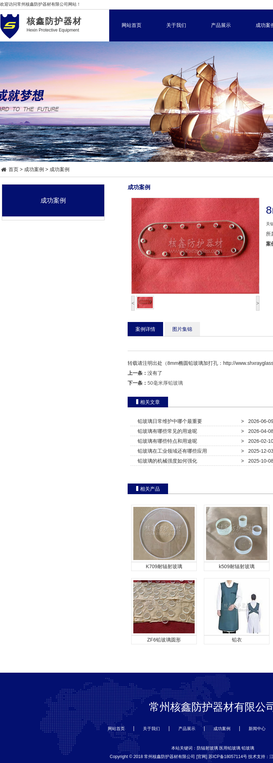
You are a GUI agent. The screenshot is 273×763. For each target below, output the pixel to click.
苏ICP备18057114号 (227, 756)
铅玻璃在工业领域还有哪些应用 (171, 451)
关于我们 (176, 25)
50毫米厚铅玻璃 (165, 383)
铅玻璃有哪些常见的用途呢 (166, 431)
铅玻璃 (247, 748)
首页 (10, 169)
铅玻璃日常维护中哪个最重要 (168, 421)
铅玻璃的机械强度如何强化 (166, 461)
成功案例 (34, 169)
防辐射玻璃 (207, 748)
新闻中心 (257, 728)
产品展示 (221, 25)
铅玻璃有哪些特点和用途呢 (166, 441)
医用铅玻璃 (229, 748)
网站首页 (131, 25)
